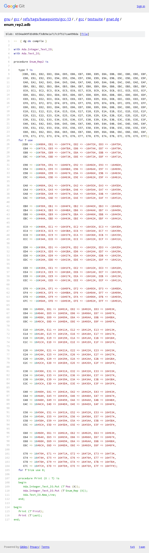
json (142, 546)
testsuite (95, 19)
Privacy (34, 547)
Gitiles (24, 547)
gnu (7, 19)
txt (132, 546)
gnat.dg (112, 19)
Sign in (141, 6)
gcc (16, 19)
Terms (45, 547)
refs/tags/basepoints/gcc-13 (47, 19)
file (84, 34)
